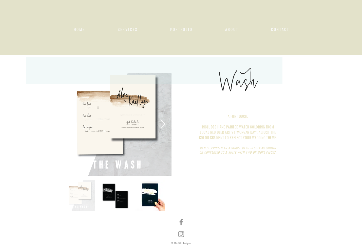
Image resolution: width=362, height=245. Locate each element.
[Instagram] (181, 234)
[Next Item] (163, 124)
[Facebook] (181, 222)
